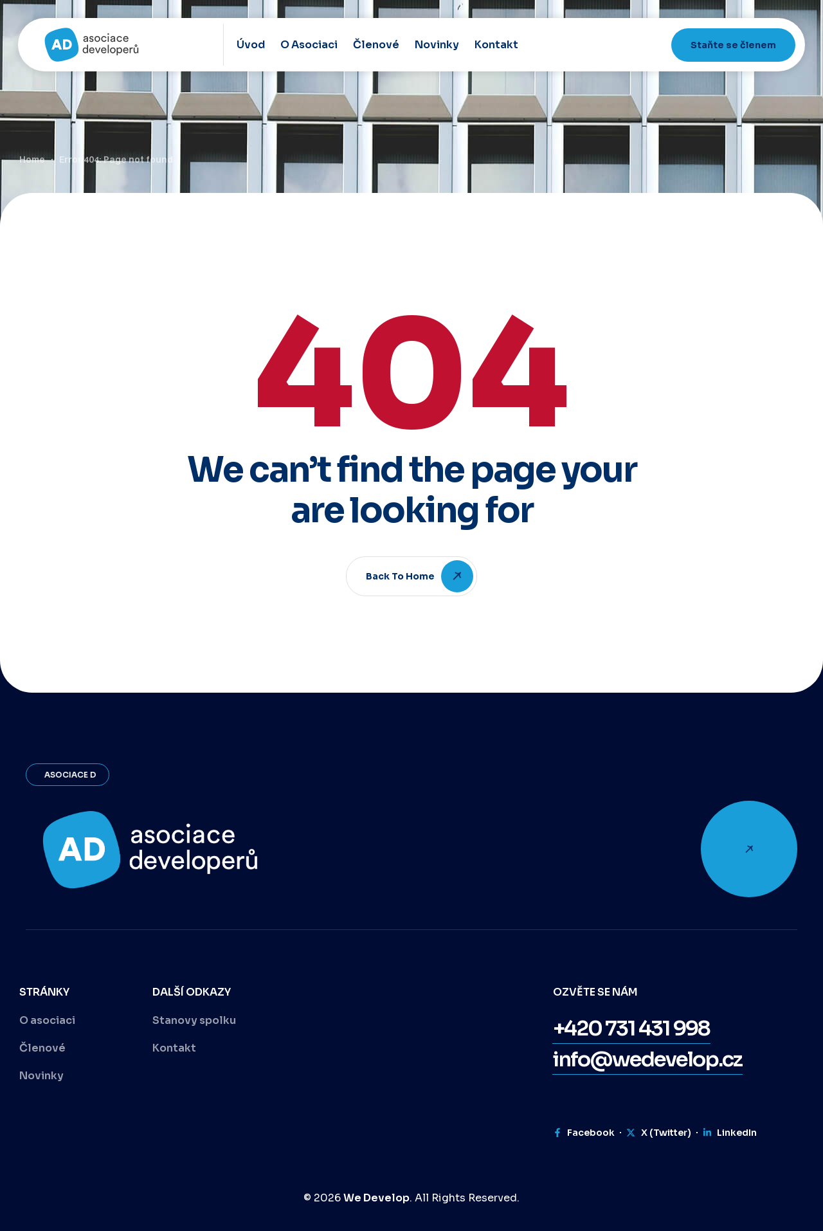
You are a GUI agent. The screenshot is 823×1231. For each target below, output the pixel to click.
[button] (631, 1028)
